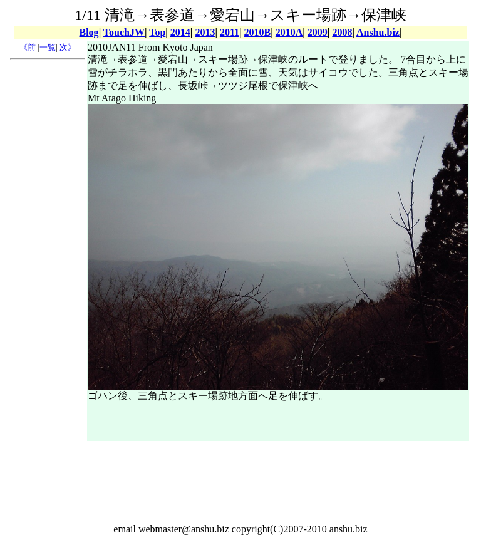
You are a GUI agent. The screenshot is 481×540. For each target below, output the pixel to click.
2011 (229, 32)
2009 (318, 32)
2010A (289, 32)
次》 (67, 47)
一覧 (47, 47)
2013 (205, 32)
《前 (27, 47)
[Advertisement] (47, 252)
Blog (89, 32)
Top (157, 32)
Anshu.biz (378, 32)
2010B (257, 32)
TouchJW (124, 32)
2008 (342, 32)
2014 (180, 32)
